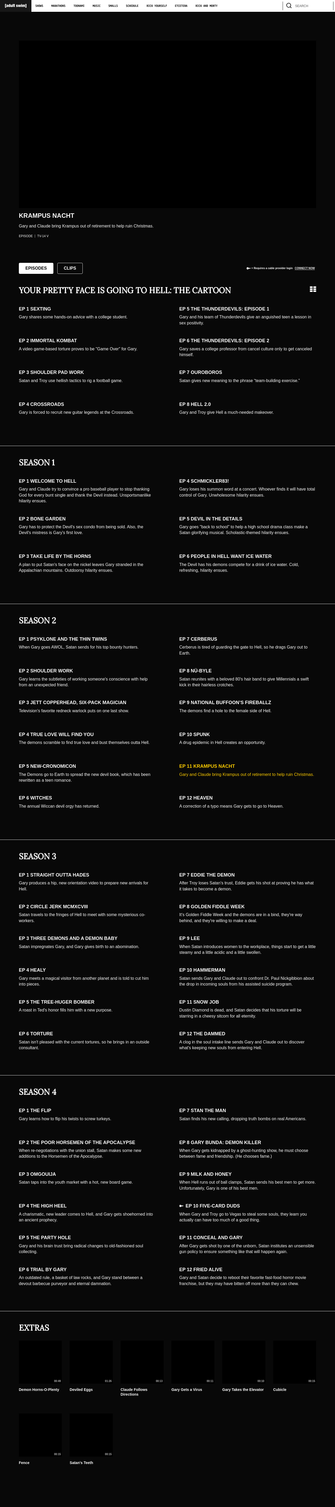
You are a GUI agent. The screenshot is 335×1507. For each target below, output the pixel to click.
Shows (39, 6)
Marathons (58, 6)
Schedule (132, 6)
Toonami (79, 6)
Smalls (113, 6)
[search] (327, 6)
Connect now (305, 268)
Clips (70, 268)
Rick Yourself (157, 6)
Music (96, 6)
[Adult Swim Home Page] (15, 6)
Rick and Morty (206, 6)
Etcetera (181, 6)
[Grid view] (313, 289)
